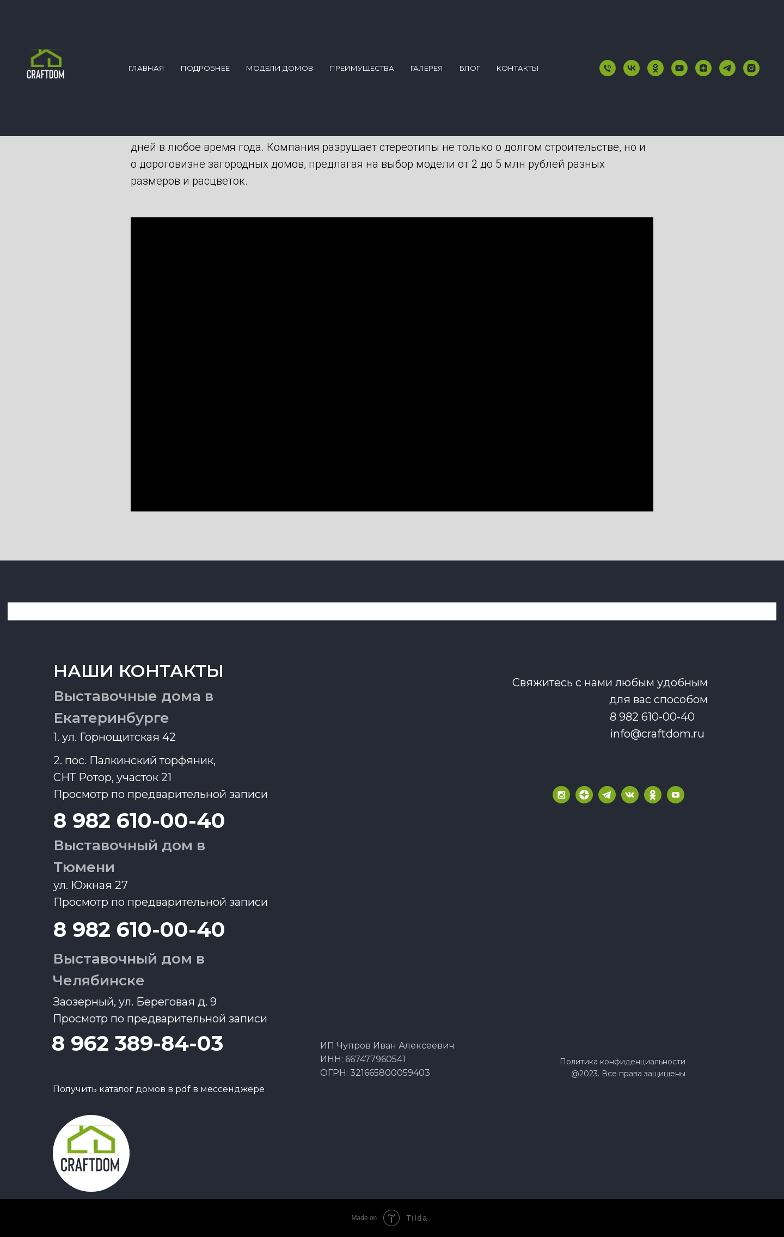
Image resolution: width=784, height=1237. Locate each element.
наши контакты (138, 670)
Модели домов (279, 68)
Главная (146, 68)
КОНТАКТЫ (518, 68)
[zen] (703, 68)
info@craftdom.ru (657, 733)
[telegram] (727, 68)
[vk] (631, 68)
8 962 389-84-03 (137, 1043)
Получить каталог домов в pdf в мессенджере (159, 1089)
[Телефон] (607, 68)
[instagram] (751, 68)
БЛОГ (470, 68)
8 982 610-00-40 (139, 929)
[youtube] (679, 68)
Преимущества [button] (361, 68)
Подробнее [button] (205, 68)
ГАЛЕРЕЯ (427, 68)
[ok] (655, 68)
